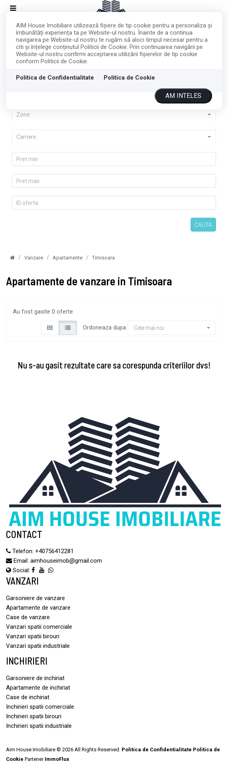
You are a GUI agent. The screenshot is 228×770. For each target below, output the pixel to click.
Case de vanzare (28, 617)
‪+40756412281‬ (54, 551)
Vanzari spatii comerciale (39, 626)
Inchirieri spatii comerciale (40, 706)
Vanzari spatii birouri (32, 636)
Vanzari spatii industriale (38, 645)
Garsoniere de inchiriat (35, 678)
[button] (114, 114)
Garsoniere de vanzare (35, 598)
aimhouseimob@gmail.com (66, 560)
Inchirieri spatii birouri (33, 716)
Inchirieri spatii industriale (39, 725)
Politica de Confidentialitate (55, 77)
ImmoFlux (57, 759)
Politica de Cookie (129, 77)
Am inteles (183, 95)
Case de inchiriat (27, 697)
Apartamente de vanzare (38, 607)
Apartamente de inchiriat (38, 687)
